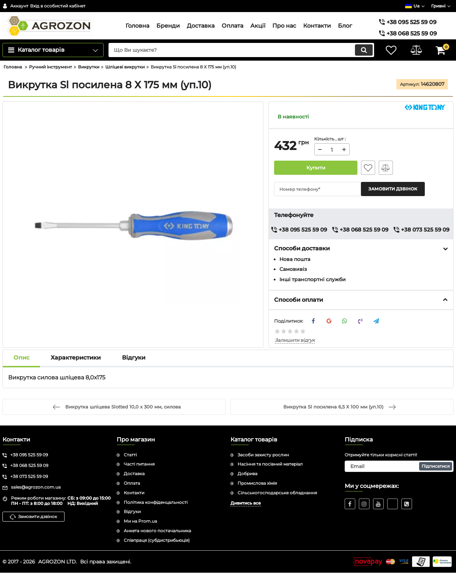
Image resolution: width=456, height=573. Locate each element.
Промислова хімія (257, 483)
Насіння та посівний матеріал (270, 464)
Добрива (247, 473)
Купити (315, 168)
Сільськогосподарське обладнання (277, 492)
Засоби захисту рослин (263, 454)
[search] (241, 50)
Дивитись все (245, 503)
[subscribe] (399, 466)
